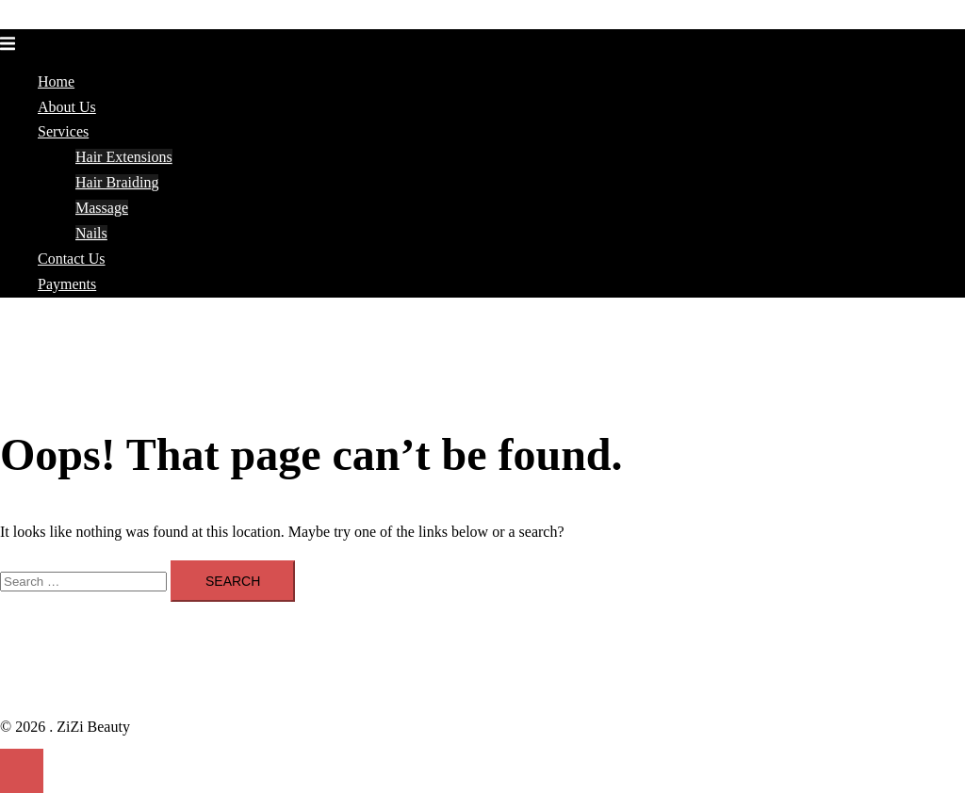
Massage (101, 208)
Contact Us (72, 259)
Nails (91, 233)
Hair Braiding (116, 182)
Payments (67, 284)
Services (63, 131)
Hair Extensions (123, 157)
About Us (67, 107)
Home (56, 81)
